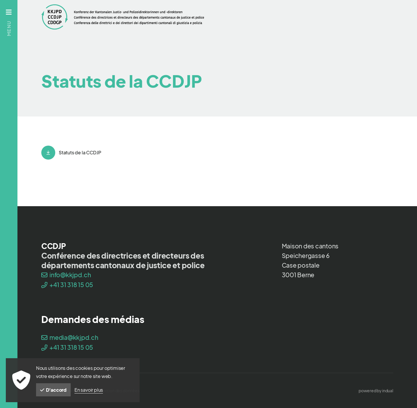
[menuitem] (376, 390)
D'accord (53, 390)
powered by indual (376, 390)
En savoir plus (88, 390)
